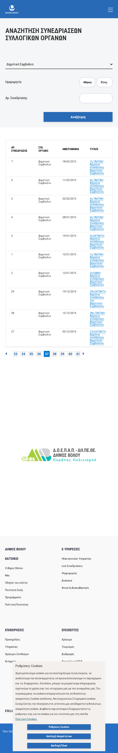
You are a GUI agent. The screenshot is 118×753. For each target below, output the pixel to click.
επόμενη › (83, 353)
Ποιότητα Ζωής (14, 590)
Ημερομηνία (13, 82)
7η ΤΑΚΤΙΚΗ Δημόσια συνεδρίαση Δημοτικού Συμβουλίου (97, 167)
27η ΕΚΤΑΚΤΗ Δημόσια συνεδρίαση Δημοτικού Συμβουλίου (98, 337)
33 (15, 354)
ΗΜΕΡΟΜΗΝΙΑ (70, 149)
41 (78, 354)
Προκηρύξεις (12, 639)
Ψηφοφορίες (69, 573)
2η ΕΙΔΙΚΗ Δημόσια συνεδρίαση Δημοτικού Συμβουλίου (97, 279)
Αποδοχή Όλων (59, 745)
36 (39, 354)
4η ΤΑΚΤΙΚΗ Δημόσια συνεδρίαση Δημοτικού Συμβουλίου (97, 223)
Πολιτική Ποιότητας (17, 604)
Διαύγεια (67, 580)
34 (23, 354)
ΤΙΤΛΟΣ (94, 149)
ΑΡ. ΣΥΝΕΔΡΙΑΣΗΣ (19, 149)
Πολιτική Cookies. (26, 719)
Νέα (7, 575)
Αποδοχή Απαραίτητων (59, 736)
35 (31, 354)
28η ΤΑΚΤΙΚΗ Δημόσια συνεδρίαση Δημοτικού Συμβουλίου (97, 319)
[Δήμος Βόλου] (12, 9)
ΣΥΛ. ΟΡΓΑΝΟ (43, 149)
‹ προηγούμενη (6, 353)
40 (70, 354)
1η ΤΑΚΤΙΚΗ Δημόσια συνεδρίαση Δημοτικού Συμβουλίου (97, 260)
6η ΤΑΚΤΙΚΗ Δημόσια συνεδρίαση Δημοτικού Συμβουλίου (97, 186)
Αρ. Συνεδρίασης (16, 98)
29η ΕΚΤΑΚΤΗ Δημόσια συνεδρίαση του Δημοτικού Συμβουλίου (98, 299)
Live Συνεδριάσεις (72, 566)
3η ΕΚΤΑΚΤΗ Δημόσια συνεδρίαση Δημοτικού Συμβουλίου (97, 241)
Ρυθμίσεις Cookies (59, 727)
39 (62, 354)
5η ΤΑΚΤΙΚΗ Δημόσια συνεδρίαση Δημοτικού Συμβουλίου (97, 204)
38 (54, 354)
